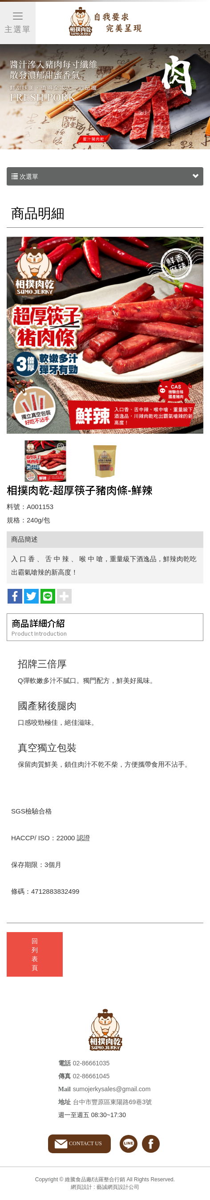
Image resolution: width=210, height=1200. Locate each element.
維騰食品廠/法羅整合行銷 (105, 23)
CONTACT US (85, 1143)
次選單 (105, 176)
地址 (64, 1102)
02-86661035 (91, 1063)
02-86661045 (91, 1076)
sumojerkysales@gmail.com (111, 1089)
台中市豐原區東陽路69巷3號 (112, 1101)
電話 (64, 1063)
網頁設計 (81, 1187)
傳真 (64, 1076)
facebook (151, 1144)
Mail (64, 1089)
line (128, 1144)
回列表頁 (35, 954)
